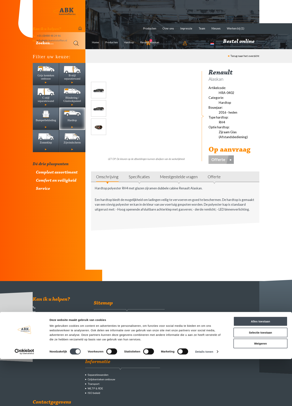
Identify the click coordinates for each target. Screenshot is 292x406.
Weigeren (260, 390)
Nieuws (216, 28)
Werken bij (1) (235, 28)
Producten (149, 28)
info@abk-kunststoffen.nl (53, 312)
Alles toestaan (260, 368)
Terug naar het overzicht (243, 55)
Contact (101, 343)
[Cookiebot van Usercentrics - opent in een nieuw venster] (24, 398)
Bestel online (241, 41)
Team (202, 28)
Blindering (130, 334)
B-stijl (127, 325)
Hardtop (129, 42)
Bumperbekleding (134, 338)
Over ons (168, 28)
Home (95, 42)
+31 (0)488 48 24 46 (49, 307)
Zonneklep (130, 347)
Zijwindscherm (133, 352)
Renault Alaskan (149, 42)
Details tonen (204, 398)
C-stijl (127, 329)
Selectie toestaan (260, 379)
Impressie (186, 28)
